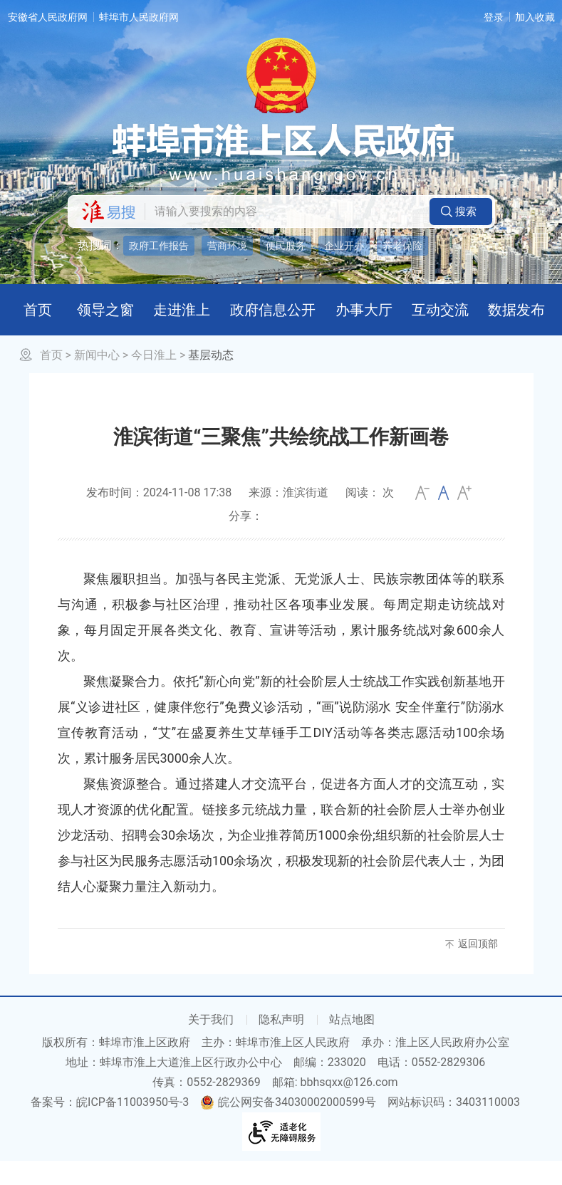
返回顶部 (478, 967)
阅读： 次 (369, 516)
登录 (494, 17)
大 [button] (464, 517)
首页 (51, 379)
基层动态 (211, 379)
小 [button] (422, 517)
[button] (461, 211)
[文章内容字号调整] (443, 517)
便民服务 (286, 245)
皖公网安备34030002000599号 (288, 1126)
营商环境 (227, 245)
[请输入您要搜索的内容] (283, 211)
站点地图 (352, 1043)
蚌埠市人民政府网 (139, 17)
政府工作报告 (159, 245)
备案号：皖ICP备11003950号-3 (110, 1126)
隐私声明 (281, 1043)
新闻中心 (97, 379)
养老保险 (402, 245)
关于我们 (211, 1043)
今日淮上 (154, 379)
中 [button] (443, 517)
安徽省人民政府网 (48, 17)
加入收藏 (535, 17)
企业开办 (344, 245)
